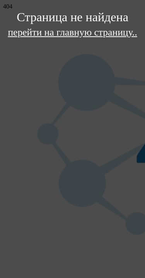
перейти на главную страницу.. (72, 32)
